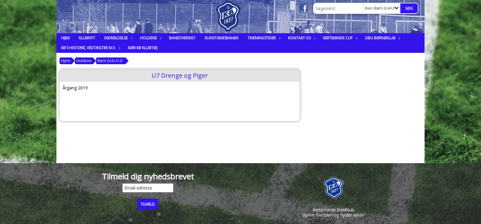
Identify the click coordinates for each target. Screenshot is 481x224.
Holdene (150, 38)
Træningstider (263, 38)
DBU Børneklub (381, 38)
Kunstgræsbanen (221, 38)
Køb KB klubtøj (142, 47)
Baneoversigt (182, 38)
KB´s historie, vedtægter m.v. (90, 47)
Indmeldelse (117, 38)
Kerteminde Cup (339, 38)
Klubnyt (87, 38)
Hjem (65, 38)
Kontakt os (301, 38)
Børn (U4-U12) (110, 60)
